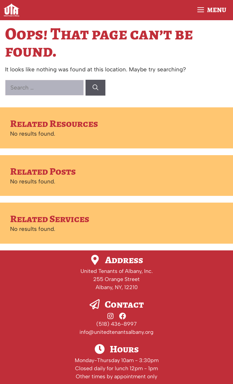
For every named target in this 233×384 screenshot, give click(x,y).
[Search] (95, 88)
